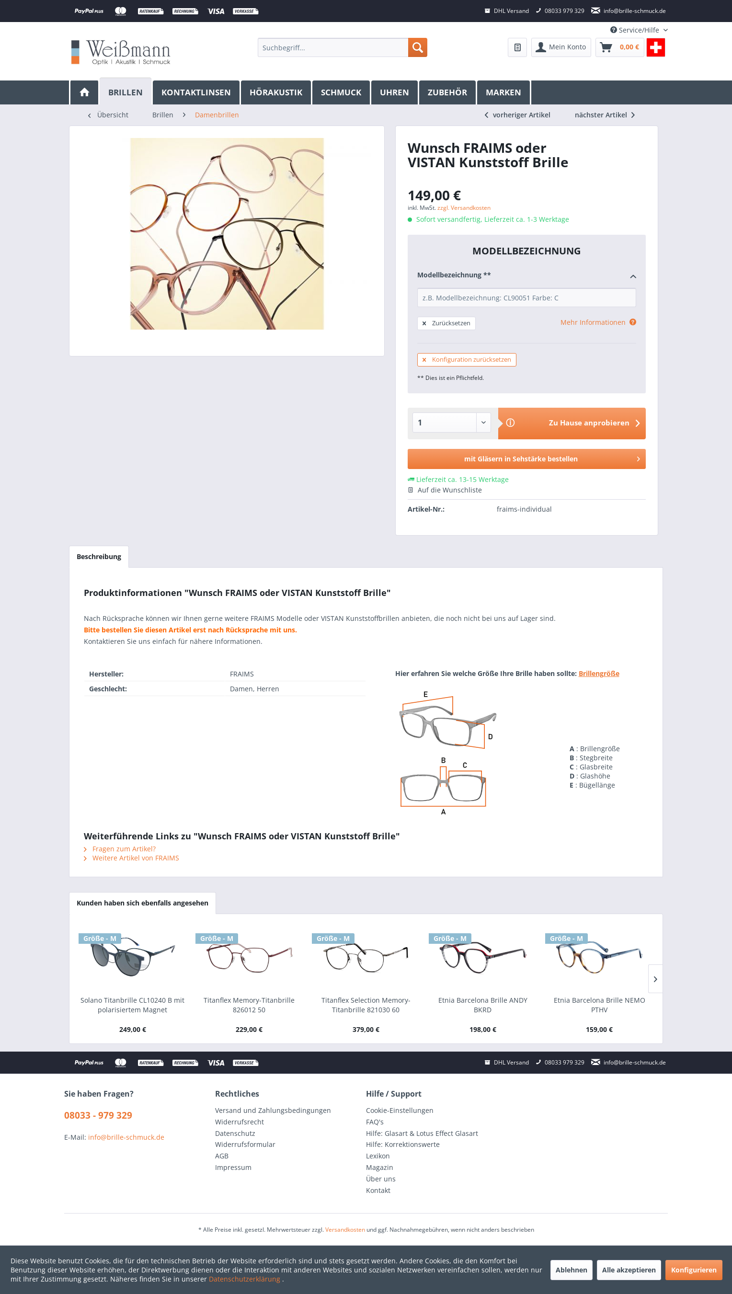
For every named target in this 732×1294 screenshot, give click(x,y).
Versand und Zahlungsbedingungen (273, 1110)
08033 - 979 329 (98, 1115)
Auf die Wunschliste (445, 489)
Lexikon (378, 1155)
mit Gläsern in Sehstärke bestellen (552, 457)
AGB (222, 1155)
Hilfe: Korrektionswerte (403, 1144)
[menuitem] (342, 47)
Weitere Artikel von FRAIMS (131, 857)
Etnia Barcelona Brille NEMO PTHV (599, 1005)
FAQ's (375, 1121)
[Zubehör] (448, 92)
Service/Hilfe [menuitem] (635, 29)
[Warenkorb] (619, 47)
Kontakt (378, 1190)
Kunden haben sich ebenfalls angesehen (142, 902)
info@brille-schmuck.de (126, 1137)
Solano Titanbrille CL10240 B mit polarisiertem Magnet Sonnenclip (132, 1005)
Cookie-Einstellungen (400, 1110)
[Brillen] (126, 91)
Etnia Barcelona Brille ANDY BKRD (482, 1005)
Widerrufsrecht (239, 1121)
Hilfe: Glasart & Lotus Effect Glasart (422, 1133)
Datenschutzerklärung (245, 1278)
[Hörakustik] (276, 92)
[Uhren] (395, 92)
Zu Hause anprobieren (589, 422)
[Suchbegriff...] (342, 47)
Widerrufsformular (245, 1144)
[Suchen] (417, 47)
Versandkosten (345, 1229)
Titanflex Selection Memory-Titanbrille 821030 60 (366, 1005)
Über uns (381, 1178)
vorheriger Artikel (517, 114)
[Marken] (504, 92)
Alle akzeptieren (629, 1269)
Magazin (379, 1167)
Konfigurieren (694, 1269)
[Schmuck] (341, 92)
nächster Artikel (605, 114)
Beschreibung (99, 556)
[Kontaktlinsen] (197, 92)
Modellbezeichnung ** (526, 275)
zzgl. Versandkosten (464, 208)
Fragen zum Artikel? (120, 848)
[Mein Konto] (561, 47)
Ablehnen (571, 1269)
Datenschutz (235, 1133)
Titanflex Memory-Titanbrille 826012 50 (249, 1005)
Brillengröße (599, 673)
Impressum (233, 1167)
